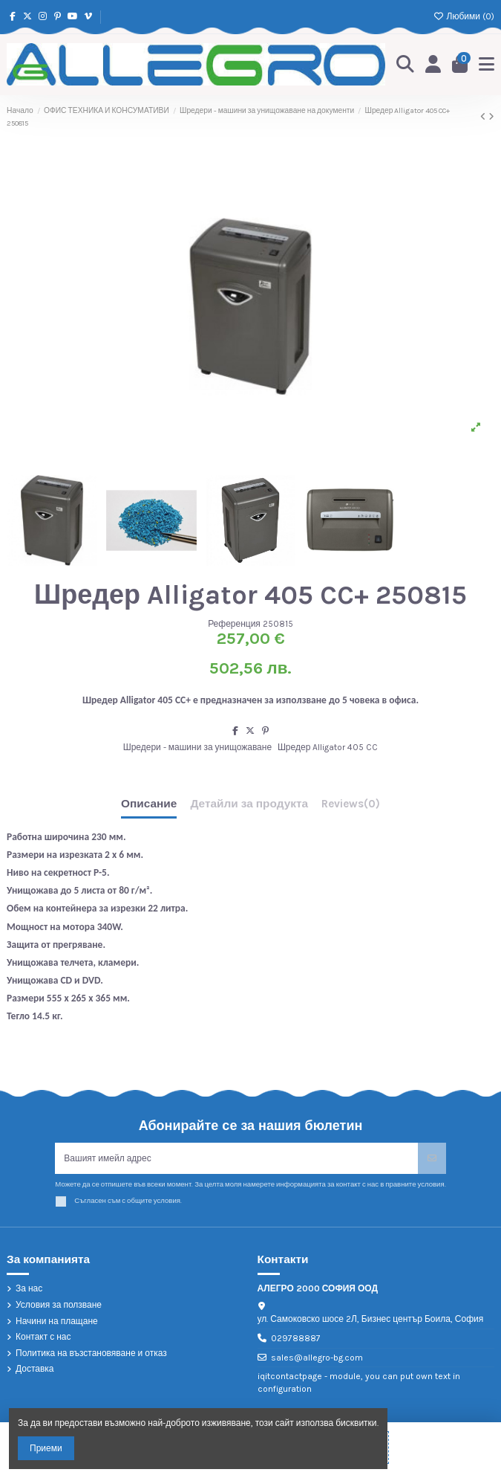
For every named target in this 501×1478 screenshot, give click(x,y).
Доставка (35, 1369)
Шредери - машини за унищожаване (197, 747)
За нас (29, 1288)
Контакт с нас (43, 1337)
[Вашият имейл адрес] (236, 1158)
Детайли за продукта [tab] (249, 804)
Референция (234, 624)
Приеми (46, 1448)
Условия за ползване (59, 1305)
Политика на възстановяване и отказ (91, 1353)
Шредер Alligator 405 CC (328, 747)
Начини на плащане (57, 1321)
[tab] (350, 807)
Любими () (463, 16)
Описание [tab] (149, 804)
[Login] (433, 64)
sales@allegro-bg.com (317, 1357)
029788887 (296, 1338)
